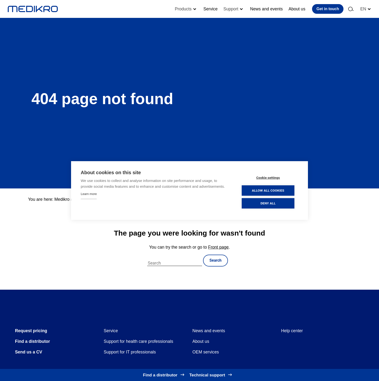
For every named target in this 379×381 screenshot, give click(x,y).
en (363, 9)
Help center (292, 330)
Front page (218, 247)
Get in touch (327, 9)
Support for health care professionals (138, 341)
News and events (266, 9)
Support (230, 9)
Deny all (269, 203)
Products (183, 9)
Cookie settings (269, 178)
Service (211, 9)
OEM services (205, 352)
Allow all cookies (269, 190)
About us (297, 9)
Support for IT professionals (130, 352)
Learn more (89, 194)
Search (215, 260)
